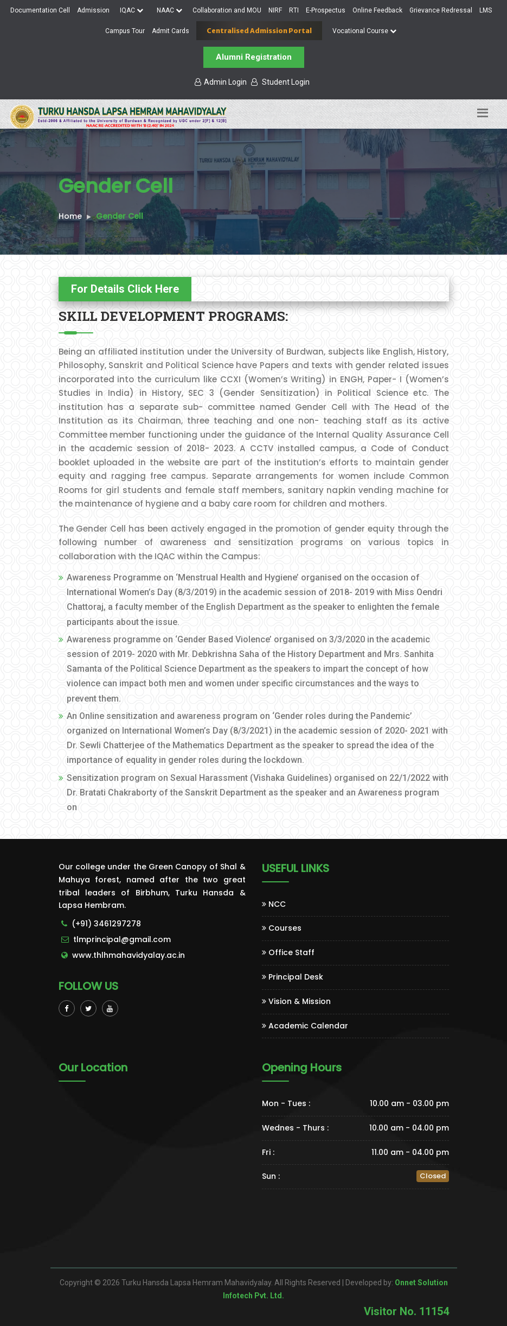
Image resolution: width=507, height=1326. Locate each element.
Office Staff (288, 952)
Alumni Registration (254, 57)
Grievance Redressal (440, 10)
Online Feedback (377, 10)
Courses (281, 928)
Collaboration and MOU (226, 10)
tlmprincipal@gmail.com (122, 939)
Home (70, 216)
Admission (93, 10)
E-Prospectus (325, 10)
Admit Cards (170, 31)
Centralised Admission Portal (259, 31)
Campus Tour (125, 31)
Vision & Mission (296, 1001)
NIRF (275, 10)
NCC (274, 904)
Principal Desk (292, 976)
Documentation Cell (40, 10)
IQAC (131, 10)
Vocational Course (364, 31)
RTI (294, 10)
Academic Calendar (305, 1025)
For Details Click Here (125, 288)
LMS (485, 10)
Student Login (280, 82)
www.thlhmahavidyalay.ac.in (128, 955)
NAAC (169, 10)
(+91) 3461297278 (106, 923)
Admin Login (221, 82)
